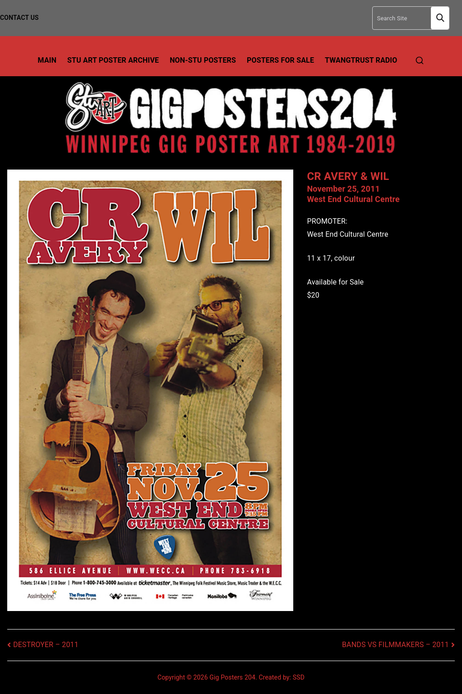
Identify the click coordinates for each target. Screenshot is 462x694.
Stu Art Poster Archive (113, 60)
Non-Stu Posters (203, 60)
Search (440, 18)
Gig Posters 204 (232, 677)
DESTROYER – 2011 (46, 644)
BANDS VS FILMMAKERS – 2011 (395, 644)
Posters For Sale (280, 60)
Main (47, 60)
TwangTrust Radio (361, 60)
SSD (299, 677)
